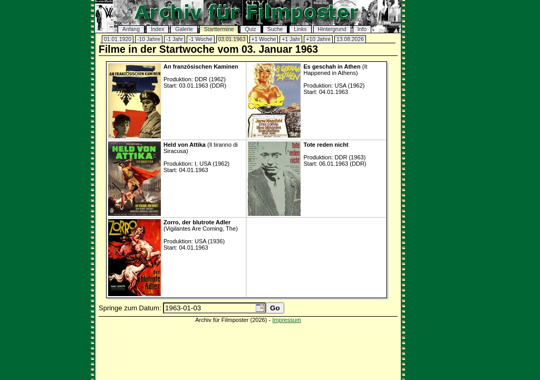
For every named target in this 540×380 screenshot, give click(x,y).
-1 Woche (200, 39)
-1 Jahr (174, 39)
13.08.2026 (350, 39)
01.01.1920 (117, 39)
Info (362, 29)
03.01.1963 (232, 39)
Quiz (250, 29)
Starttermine (219, 29)
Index (157, 29)
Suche (275, 29)
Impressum (286, 320)
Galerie (184, 29)
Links (300, 29)
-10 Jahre (148, 39)
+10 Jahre (318, 39)
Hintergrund (332, 29)
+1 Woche (264, 39)
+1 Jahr (291, 39)
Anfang (131, 29)
